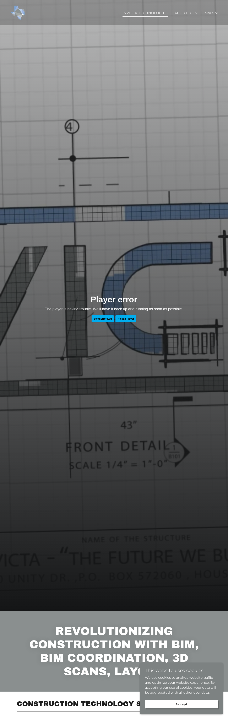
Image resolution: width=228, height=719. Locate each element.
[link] (17, 12)
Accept (181, 704)
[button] (186, 13)
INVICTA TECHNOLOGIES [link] (145, 13)
